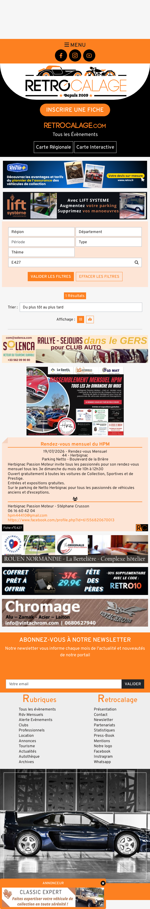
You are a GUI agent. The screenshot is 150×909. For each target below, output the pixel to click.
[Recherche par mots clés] (70, 262)
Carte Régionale (53, 147)
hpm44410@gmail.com (27, 515)
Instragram (103, 756)
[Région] (41, 231)
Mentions (102, 741)
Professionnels (32, 730)
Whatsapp (102, 762)
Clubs (23, 725)
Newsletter (103, 719)
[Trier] (81, 307)
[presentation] (75, 668)
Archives (26, 762)
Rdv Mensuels (31, 714)
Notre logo (103, 746)
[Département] (109, 231)
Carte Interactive (95, 147)
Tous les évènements (37, 709)
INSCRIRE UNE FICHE (75, 110)
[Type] (109, 242)
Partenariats (104, 725)
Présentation (105, 709)
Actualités (27, 751)
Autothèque (29, 756)
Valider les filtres (51, 276)
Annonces (27, 741)
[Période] (41, 242)
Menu (75, 45)
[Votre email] (64, 684)
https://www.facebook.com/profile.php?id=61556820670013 (61, 520)
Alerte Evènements (36, 719)
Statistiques (104, 730)
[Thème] (41, 252)
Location (26, 735)
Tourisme (27, 746)
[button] (75, 401)
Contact (100, 714)
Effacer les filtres (99, 276)
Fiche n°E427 (12, 528)
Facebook (102, 751)
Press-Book (104, 735)
